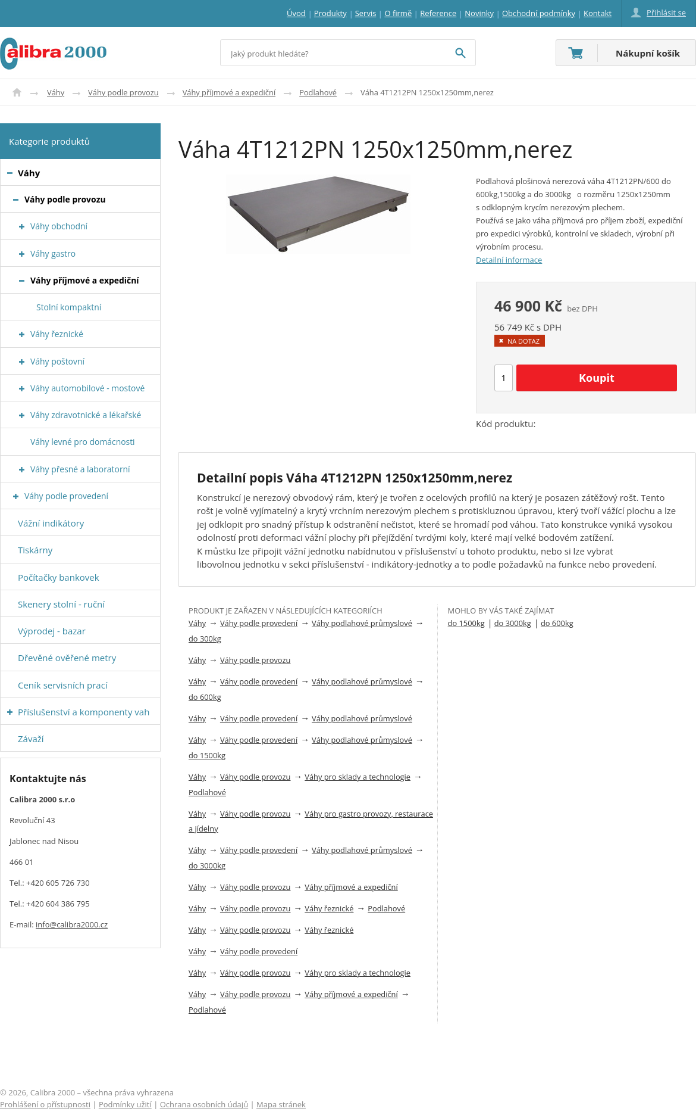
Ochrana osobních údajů (204, 1104)
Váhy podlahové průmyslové (362, 623)
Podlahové (318, 92)
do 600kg (205, 697)
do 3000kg (207, 865)
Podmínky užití (125, 1104)
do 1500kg (207, 755)
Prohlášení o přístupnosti (45, 1104)
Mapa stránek (281, 1104)
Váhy (55, 92)
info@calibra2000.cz (72, 924)
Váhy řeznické (329, 908)
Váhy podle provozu (123, 92)
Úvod (17, 92)
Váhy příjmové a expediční (229, 92)
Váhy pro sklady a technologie (357, 776)
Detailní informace (509, 259)
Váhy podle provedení (258, 623)
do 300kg (205, 638)
